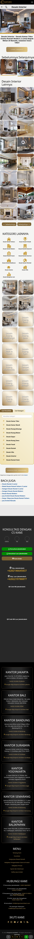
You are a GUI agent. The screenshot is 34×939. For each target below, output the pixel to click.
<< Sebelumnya (9, 224)
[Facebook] (8, 922)
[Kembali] (2, 7)
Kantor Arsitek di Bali (17, 706)
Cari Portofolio (6, 411)
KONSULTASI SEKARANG (17, 470)
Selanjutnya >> (24, 224)
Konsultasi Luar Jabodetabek (17, 554)
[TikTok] (18, 922)
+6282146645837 (17, 570)
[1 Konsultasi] (26, 937)
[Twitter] (24, 923)
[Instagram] (11, 922)
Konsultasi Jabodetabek (17, 549)
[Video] (17, 937)
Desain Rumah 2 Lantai (9, 484)
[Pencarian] (13, 937)
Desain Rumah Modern (9, 493)
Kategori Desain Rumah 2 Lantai (12, 489)
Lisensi (25, 475)
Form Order (17, 558)
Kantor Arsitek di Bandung (17, 731)
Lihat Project (17, 49)
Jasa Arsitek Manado (9, 500)
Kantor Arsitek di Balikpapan (17, 834)
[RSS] (27, 922)
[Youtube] (15, 922)
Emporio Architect (12, 932)
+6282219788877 (17, 579)
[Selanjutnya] (31, 937)
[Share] (22, 937)
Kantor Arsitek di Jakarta (16, 681)
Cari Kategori (19, 411)
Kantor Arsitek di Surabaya (17, 754)
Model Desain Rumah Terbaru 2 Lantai (14, 486)
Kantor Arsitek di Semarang (17, 807)
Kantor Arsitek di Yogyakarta (17, 782)
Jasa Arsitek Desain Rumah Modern (13, 496)
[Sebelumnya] (8, 937)
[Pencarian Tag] (6, 7)
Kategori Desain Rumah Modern (12, 491)
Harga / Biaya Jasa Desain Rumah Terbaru (15, 498)
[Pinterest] (21, 922)
